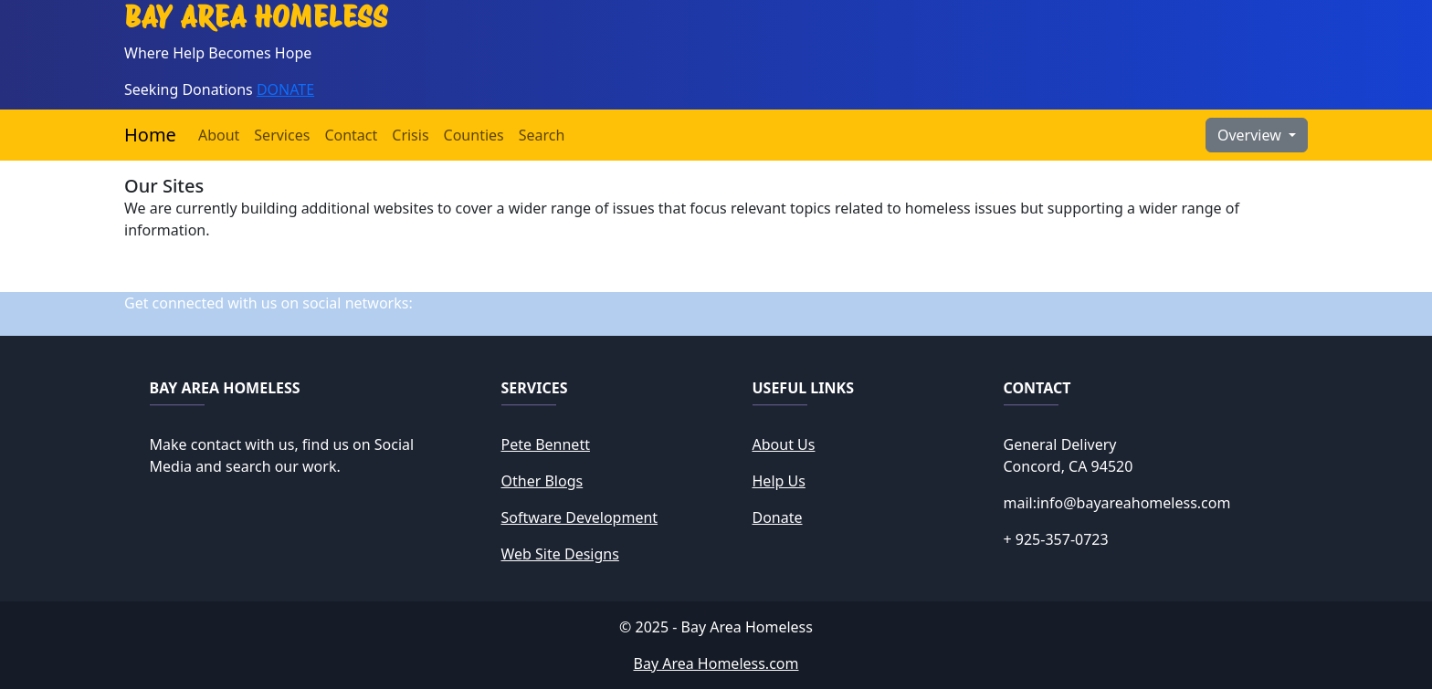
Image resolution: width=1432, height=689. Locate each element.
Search (542, 135)
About (218, 135)
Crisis (410, 135)
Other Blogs (542, 481)
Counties (474, 135)
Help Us (779, 481)
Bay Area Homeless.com (716, 663)
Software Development (579, 517)
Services (282, 135)
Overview (1251, 135)
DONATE (285, 89)
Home (150, 134)
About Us (784, 444)
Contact (350, 135)
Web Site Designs (560, 554)
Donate (778, 517)
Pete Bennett (545, 444)
